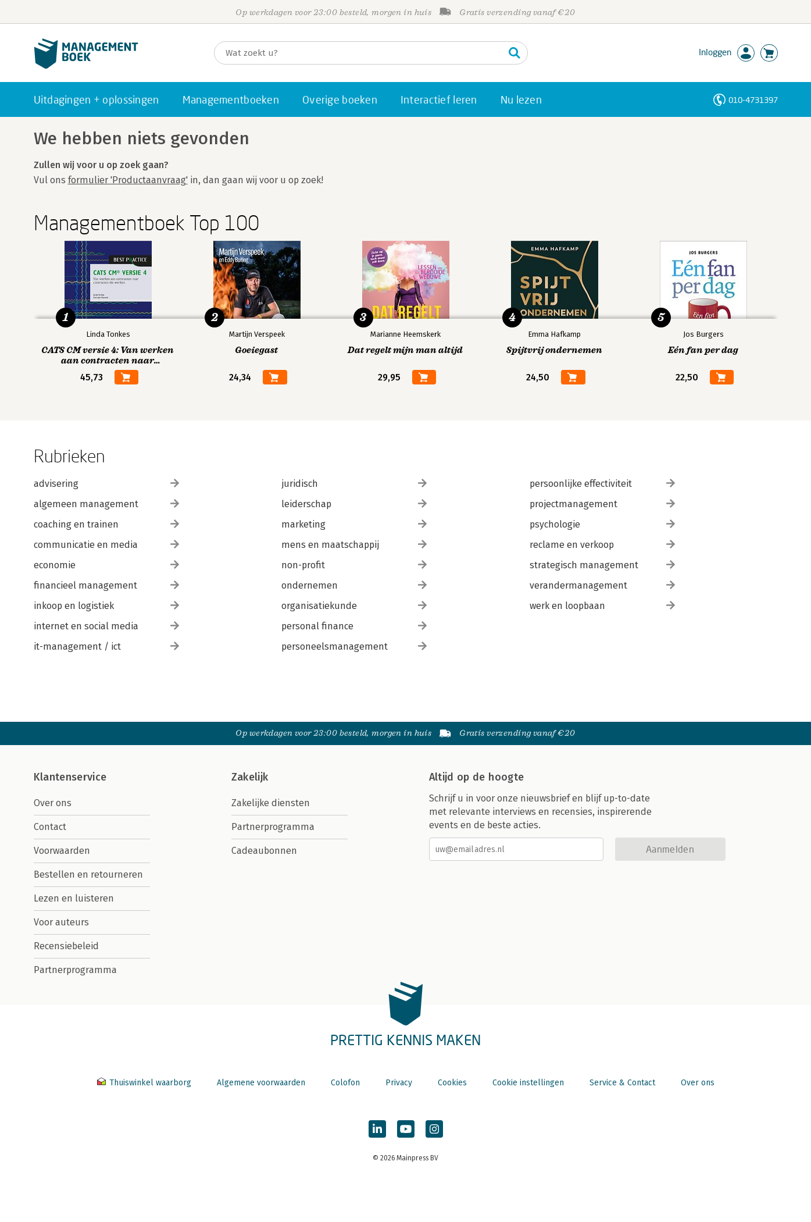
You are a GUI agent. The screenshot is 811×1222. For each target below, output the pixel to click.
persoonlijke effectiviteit (602, 483)
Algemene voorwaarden (261, 1083)
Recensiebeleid (66, 946)
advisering (106, 483)
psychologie (602, 524)
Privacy (398, 1083)
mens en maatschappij (354, 544)
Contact (50, 826)
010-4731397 (753, 100)
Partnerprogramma (75, 969)
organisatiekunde (354, 605)
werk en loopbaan (602, 605)
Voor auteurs (61, 922)
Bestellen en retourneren (88, 874)
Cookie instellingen (528, 1083)
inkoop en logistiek (106, 605)
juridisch (354, 483)
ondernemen (354, 585)
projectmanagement (602, 504)
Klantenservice (70, 777)
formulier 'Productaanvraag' (128, 180)
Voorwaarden (62, 850)
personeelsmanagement (354, 646)
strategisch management (602, 565)
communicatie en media (106, 544)
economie (106, 565)
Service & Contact (622, 1083)
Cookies (452, 1083)
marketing (354, 524)
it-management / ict (106, 646)
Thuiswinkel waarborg (145, 1083)
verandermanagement (602, 585)
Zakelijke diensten (270, 802)
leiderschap (354, 504)
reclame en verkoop (602, 544)
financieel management (106, 585)
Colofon (345, 1083)
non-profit (354, 565)
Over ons (53, 802)
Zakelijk (250, 777)
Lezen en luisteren (74, 898)
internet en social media (106, 626)
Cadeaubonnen (264, 850)
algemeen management (106, 504)
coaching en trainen (106, 524)
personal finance (354, 626)
